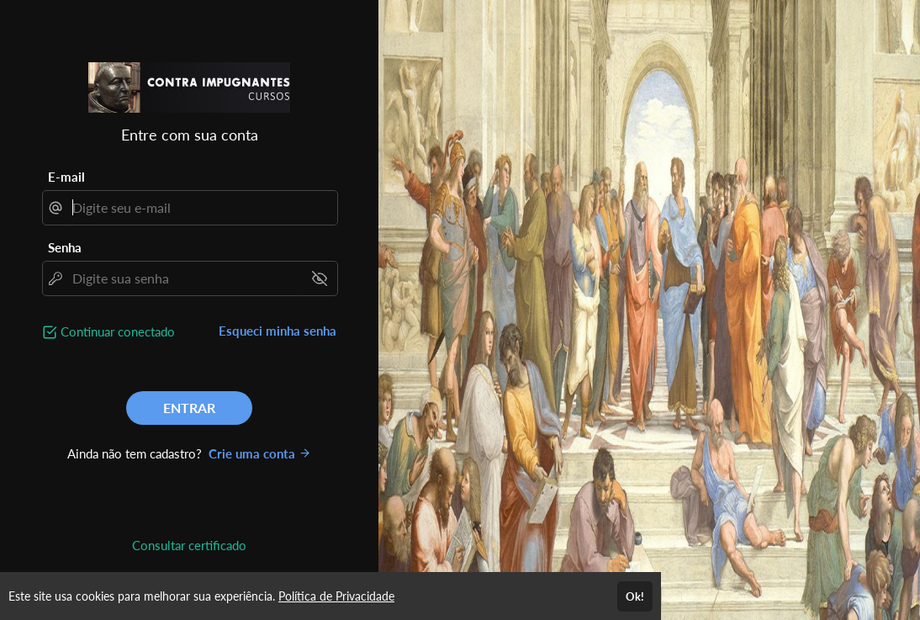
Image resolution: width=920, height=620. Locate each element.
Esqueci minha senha (277, 330)
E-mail (66, 176)
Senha (65, 247)
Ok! (635, 596)
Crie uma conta (260, 453)
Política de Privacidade (336, 596)
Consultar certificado (189, 545)
